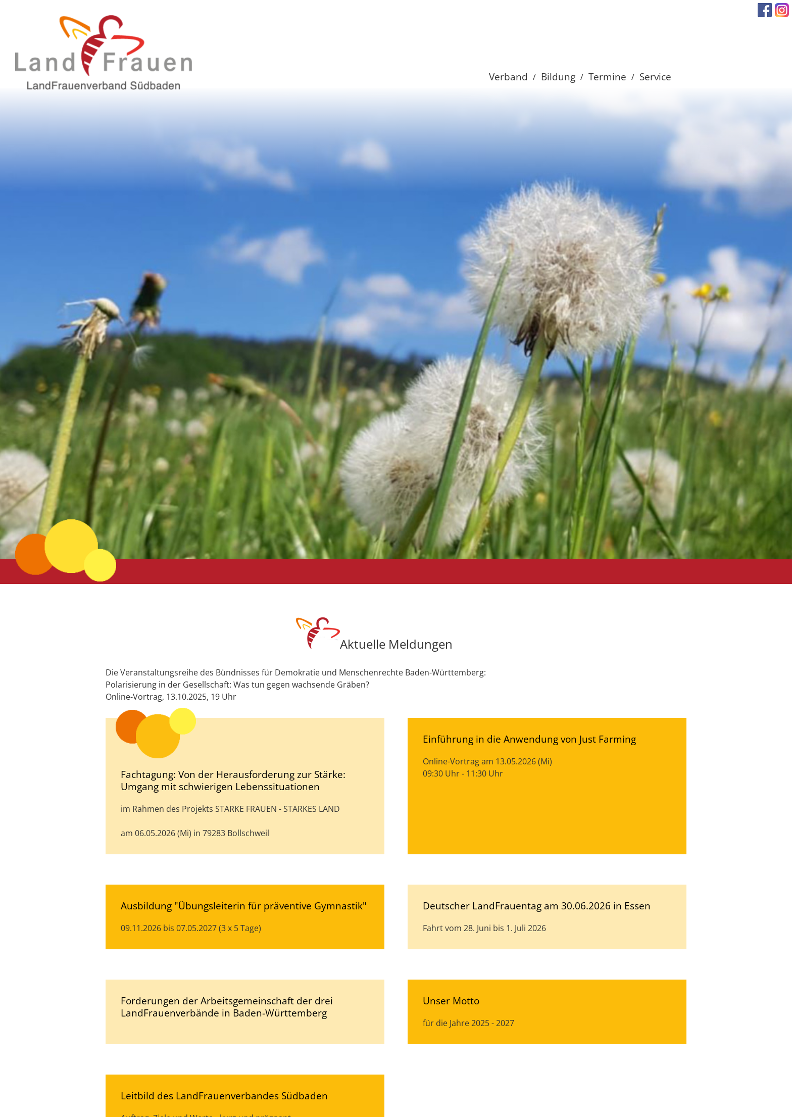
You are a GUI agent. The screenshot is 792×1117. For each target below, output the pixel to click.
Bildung (558, 76)
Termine (607, 76)
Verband (508, 76)
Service (655, 76)
